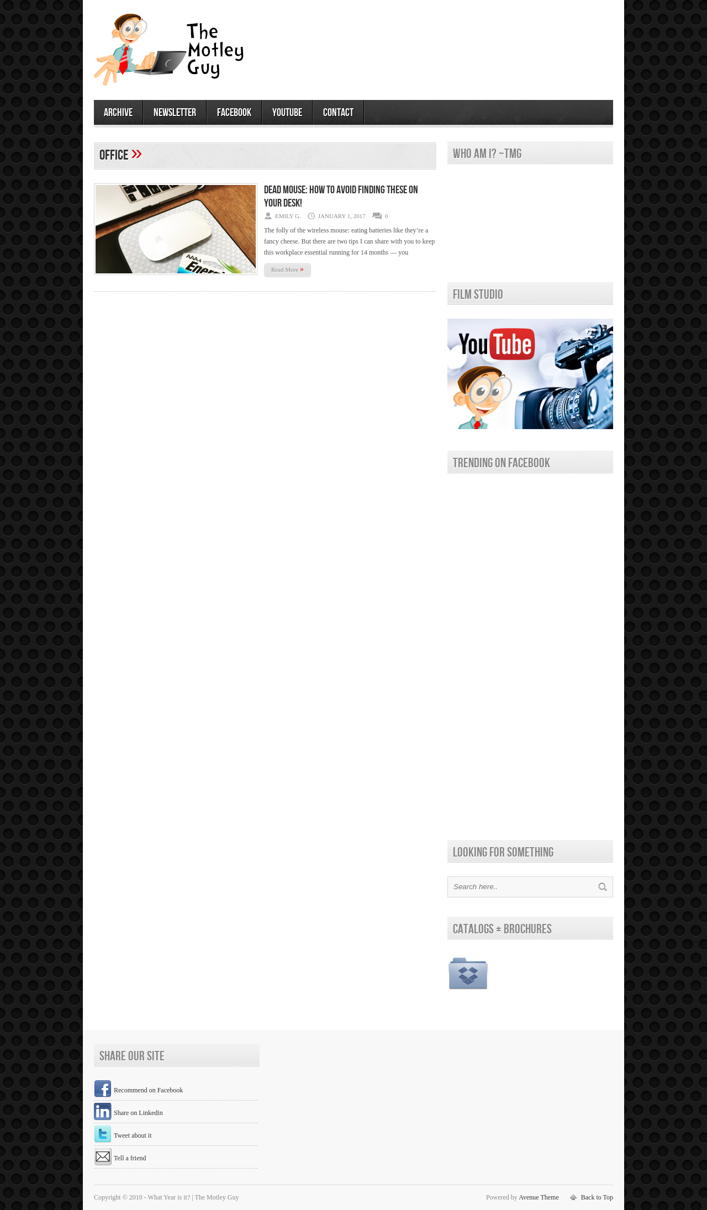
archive (118, 112)
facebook (234, 112)
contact (338, 112)
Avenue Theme (539, 1197)
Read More (287, 269)
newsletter (175, 112)
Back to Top (597, 1197)
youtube (287, 112)
